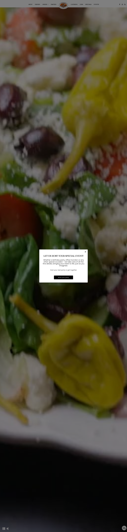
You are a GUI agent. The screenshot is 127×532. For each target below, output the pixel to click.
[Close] (85, 252)
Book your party (63, 277)
